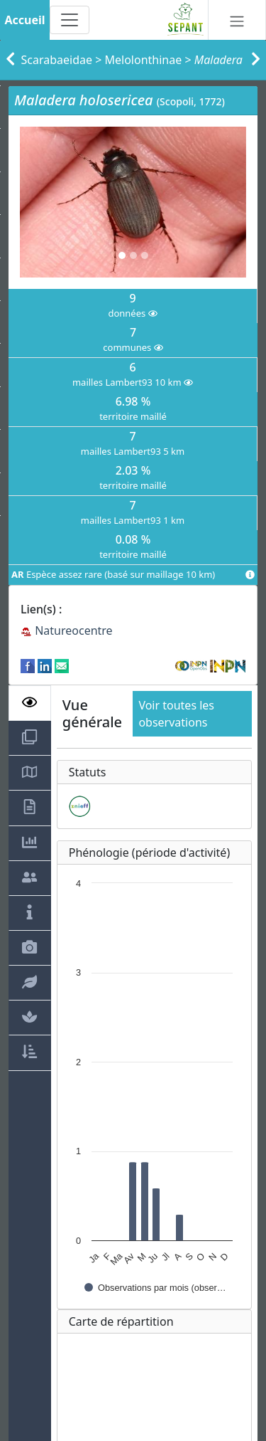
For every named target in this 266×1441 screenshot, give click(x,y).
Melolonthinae (143, 60)
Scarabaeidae (57, 60)
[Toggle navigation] (69, 20)
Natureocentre (67, 630)
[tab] (30, 703)
